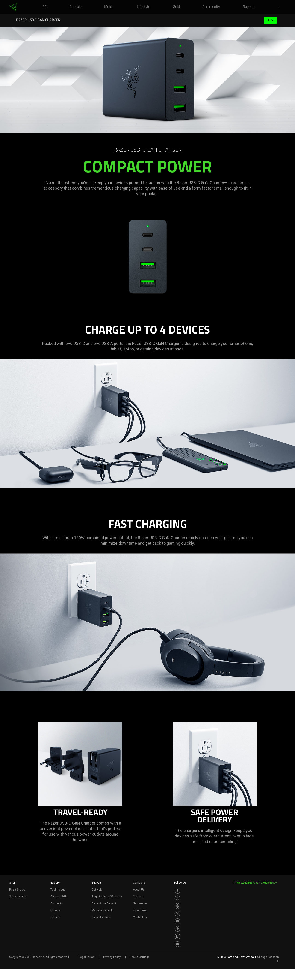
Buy (270, 20)
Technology (57, 889)
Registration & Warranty (107, 896)
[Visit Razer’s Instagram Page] (177, 898)
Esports (55, 910)
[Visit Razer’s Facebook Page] (177, 891)
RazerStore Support (104, 903)
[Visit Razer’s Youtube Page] (177, 921)
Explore (55, 882)
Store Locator (17, 896)
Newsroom (140, 903)
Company (139, 882)
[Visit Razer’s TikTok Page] (177, 929)
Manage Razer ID (103, 910)
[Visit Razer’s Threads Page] (177, 906)
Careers (138, 896)
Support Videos (101, 917)
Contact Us (140, 917)
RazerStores (17, 889)
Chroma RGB (58, 896)
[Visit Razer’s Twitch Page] (177, 936)
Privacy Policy (112, 957)
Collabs (55, 917)
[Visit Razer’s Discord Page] (177, 944)
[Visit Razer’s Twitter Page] (177, 913)
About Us (139, 889)
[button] (281, 7)
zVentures (139, 910)
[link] (13, 7)
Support (96, 882)
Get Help (97, 889)
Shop (12, 882)
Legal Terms (86, 957)
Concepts (56, 903)
